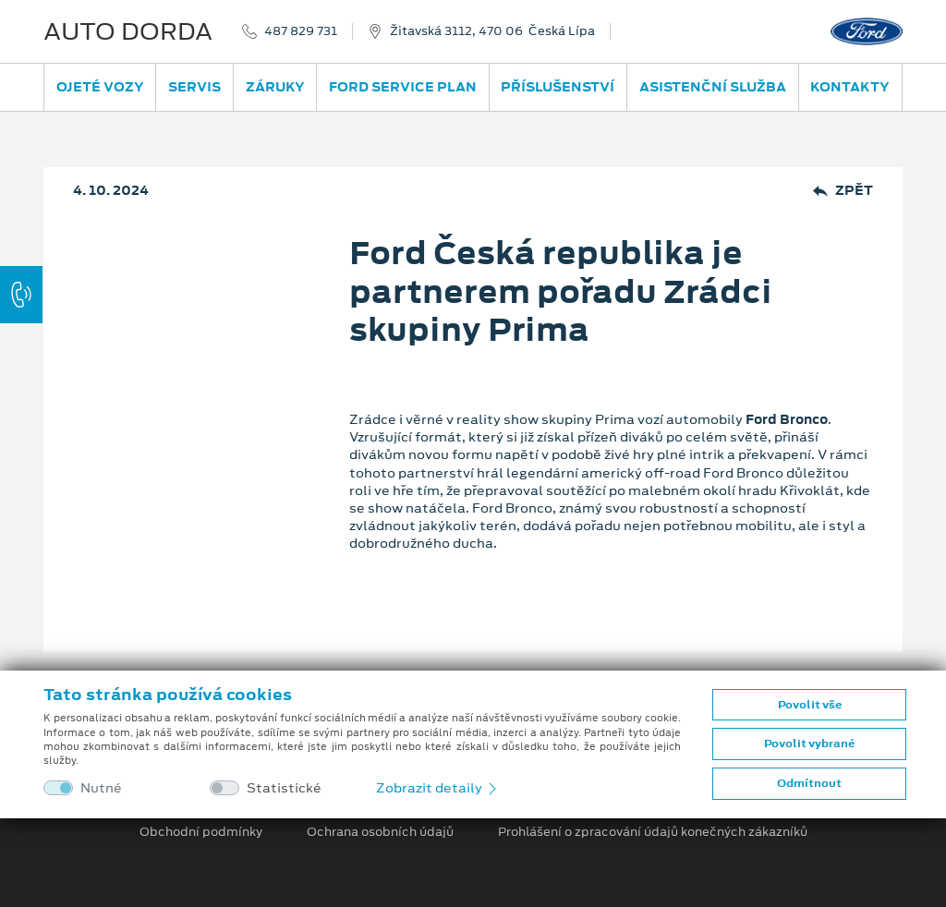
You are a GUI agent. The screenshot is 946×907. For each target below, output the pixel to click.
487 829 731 (300, 31)
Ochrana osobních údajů (380, 832)
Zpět (843, 191)
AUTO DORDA (127, 31)
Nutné (101, 788)
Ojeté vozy (100, 87)
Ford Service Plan (403, 87)
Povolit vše (810, 704)
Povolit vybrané (809, 743)
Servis (194, 87)
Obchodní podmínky (200, 832)
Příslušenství (557, 87)
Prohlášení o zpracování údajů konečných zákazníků (652, 832)
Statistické (284, 788)
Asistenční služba (712, 87)
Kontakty (850, 87)
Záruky (275, 87)
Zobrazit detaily (438, 788)
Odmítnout (809, 783)
